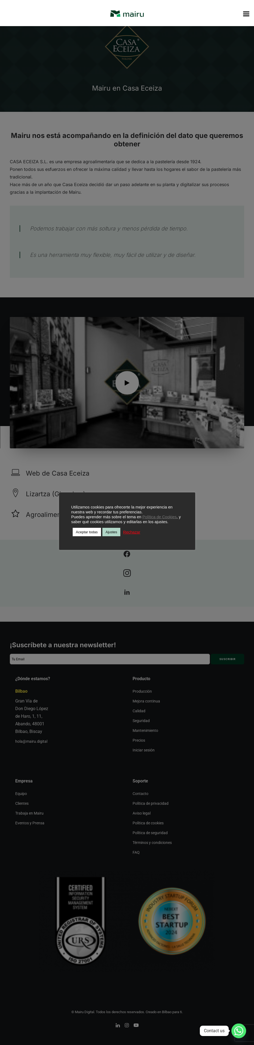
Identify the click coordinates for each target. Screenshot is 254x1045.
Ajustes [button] (111, 532)
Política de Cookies (159, 517)
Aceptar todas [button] (87, 532)
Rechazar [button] (131, 532)
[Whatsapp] (238, 1031)
